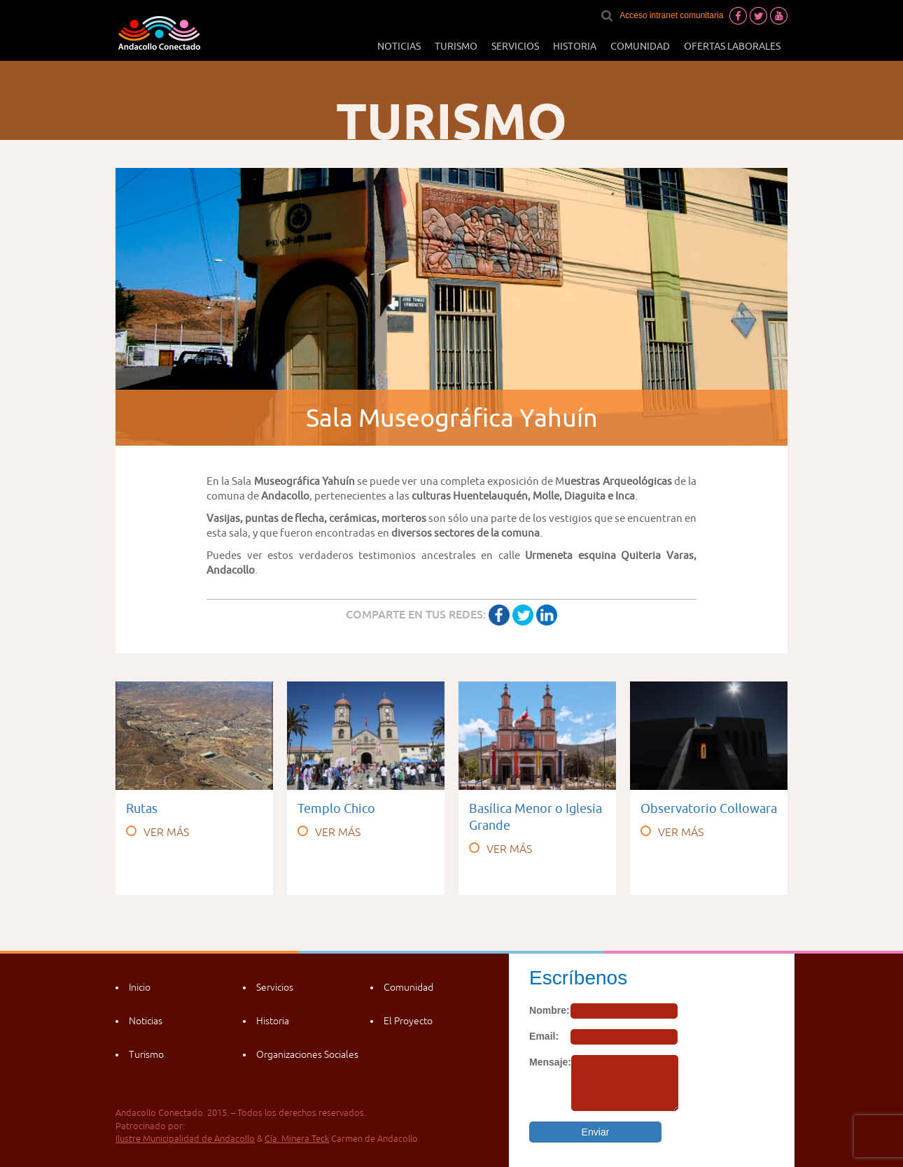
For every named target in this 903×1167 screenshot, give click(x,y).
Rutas (142, 808)
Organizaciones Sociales (307, 1054)
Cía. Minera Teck (297, 1138)
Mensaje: (550, 1062)
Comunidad (640, 46)
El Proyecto (408, 1020)
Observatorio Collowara (708, 808)
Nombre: (549, 1010)
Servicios (515, 46)
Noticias (399, 46)
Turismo (456, 46)
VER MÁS (157, 832)
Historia (574, 46)
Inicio (139, 987)
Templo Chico (336, 808)
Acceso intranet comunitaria (671, 15)
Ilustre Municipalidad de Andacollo (185, 1138)
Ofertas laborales (732, 46)
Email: (544, 1036)
